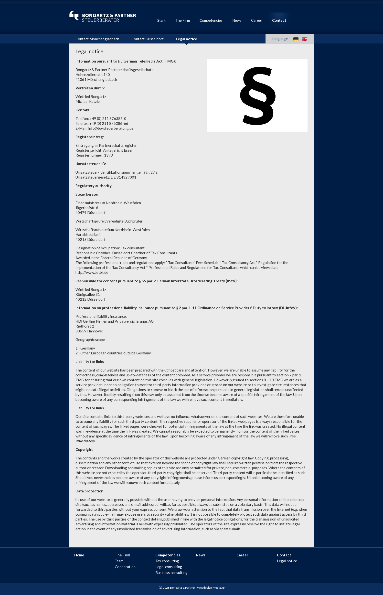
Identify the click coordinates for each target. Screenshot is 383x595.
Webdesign (204, 587)
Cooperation (125, 566)
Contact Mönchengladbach (97, 39)
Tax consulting (167, 561)
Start (161, 20)
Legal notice (186, 39)
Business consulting (171, 572)
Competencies (211, 20)
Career (256, 20)
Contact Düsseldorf (147, 39)
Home (79, 555)
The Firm (182, 20)
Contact (279, 20)
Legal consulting (168, 566)
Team (119, 561)
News (236, 20)
